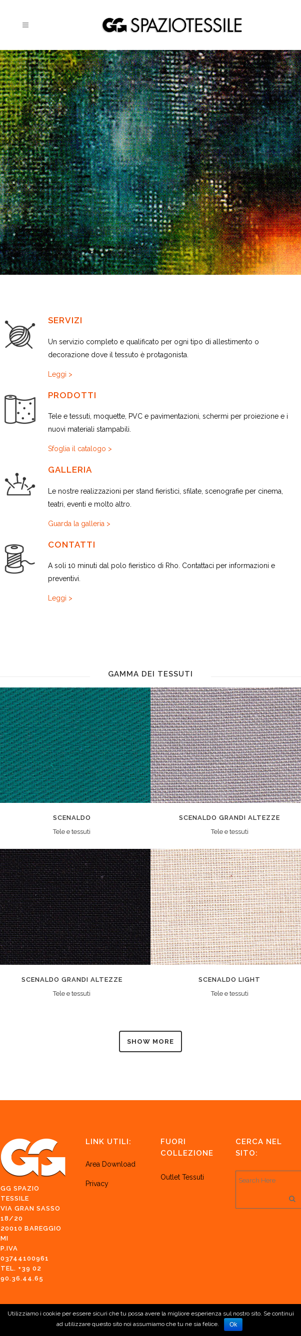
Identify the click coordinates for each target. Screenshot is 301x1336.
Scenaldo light (229, 979)
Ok (233, 1324)
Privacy (97, 1184)
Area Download (111, 1164)
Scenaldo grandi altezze (229, 817)
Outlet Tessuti (183, 1177)
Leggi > (60, 374)
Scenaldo (72, 817)
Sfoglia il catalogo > (80, 449)
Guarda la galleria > (79, 524)
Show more (150, 1041)
